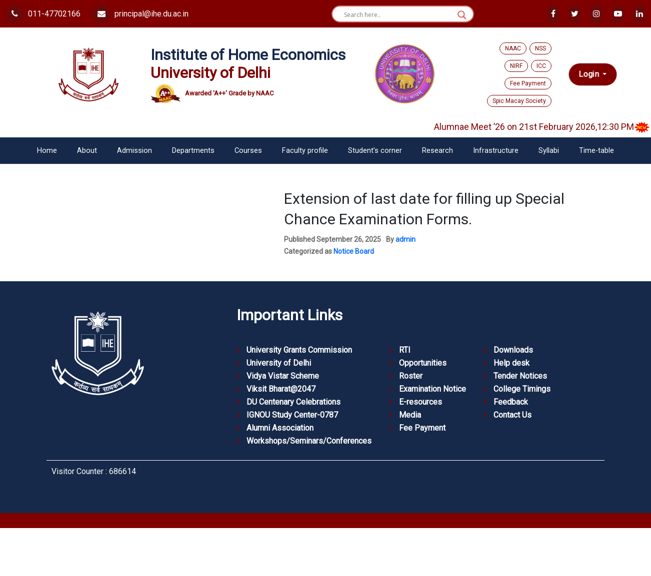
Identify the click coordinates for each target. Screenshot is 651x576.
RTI (404, 350)
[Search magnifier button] (462, 15)
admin (406, 239)
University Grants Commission (299, 350)
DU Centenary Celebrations (293, 402)
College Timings (522, 389)
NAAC (513, 48)
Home (47, 150)
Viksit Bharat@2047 (281, 389)
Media (410, 415)
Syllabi (548, 150)
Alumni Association (280, 428)
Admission (134, 150)
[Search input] (398, 15)
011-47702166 (43, 13)
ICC (541, 65)
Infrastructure (495, 150)
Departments (193, 150)
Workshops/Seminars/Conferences (309, 441)
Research (437, 150)
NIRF (516, 65)
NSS (540, 48)
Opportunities (422, 363)
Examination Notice (432, 389)
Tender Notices (520, 376)
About (87, 150)
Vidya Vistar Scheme (282, 376)
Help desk (512, 363)
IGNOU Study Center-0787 (292, 415)
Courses (248, 150)
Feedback (511, 402)
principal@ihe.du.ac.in (140, 13)
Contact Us (513, 415)
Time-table (596, 150)
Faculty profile (305, 150)
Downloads (513, 350)
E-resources (420, 402)
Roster (410, 376)
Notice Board (354, 251)
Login (589, 74)
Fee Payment (528, 83)
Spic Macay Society (519, 100)
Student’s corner (375, 150)
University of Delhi (278, 363)
